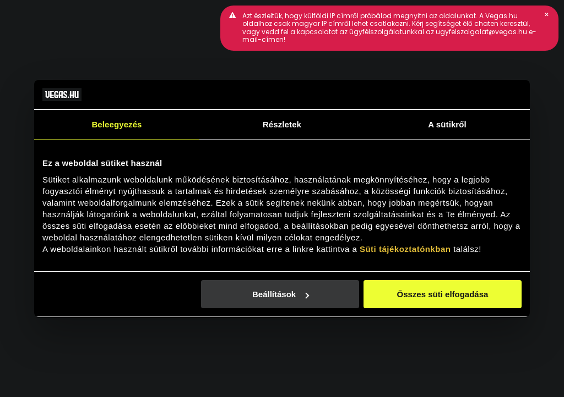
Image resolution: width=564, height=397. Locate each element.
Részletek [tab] (282, 124)
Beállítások (280, 294)
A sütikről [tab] (447, 124)
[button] (546, 14)
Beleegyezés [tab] (116, 124)
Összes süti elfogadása (443, 294)
